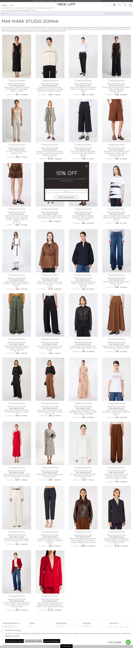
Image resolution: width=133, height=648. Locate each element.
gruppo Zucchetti (12, 646)
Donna (4, 5)
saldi (13, 8)
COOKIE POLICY (87, 625)
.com (67, 5)
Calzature (50, 8)
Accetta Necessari (52, 641)
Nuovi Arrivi (6, 8)
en (109, 5)
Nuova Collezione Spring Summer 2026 (16, 10)
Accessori (41, 8)
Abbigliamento (31, 8)
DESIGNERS (20, 8)
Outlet (33, 10)
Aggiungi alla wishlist (16, 80)
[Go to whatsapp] (128, 642)
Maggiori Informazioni (12, 636)
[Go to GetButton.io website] (128, 646)
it (105, 5)
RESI (31, 625)
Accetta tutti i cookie (14, 641)
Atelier (4, 646)
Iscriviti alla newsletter (66, 197)
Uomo (11, 5)
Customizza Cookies (33, 641)
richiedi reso (66, 646)
